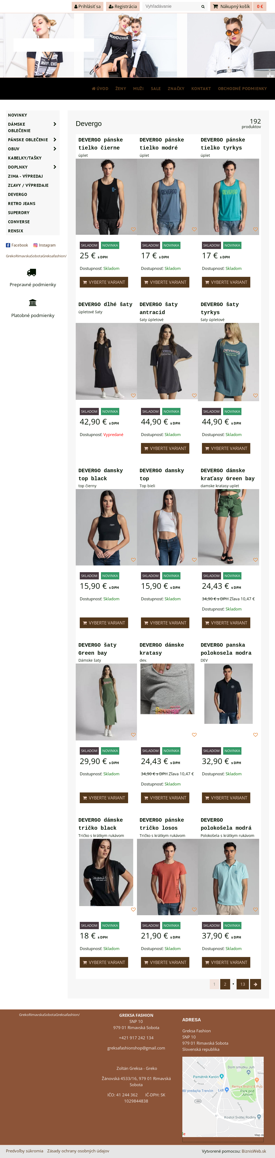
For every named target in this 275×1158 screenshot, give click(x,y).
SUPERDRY (18, 212)
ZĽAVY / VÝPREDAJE (28, 185)
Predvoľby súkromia (24, 1151)
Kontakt (201, 88)
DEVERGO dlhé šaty (105, 305)
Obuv (34, 148)
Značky (176, 88)
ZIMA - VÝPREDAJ (25, 176)
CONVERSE (19, 221)
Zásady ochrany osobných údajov (78, 1151)
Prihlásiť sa (87, 6)
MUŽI (138, 88)
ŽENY (120, 88)
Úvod (99, 88)
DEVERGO (17, 194)
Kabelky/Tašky (24, 158)
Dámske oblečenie (34, 127)
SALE (156, 88)
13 (242, 984)
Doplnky (34, 167)
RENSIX (15, 230)
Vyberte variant (104, 282)
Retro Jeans (21, 203)
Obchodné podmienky (242, 88)
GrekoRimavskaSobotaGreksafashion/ (36, 256)
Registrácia (123, 6)
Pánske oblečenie (34, 139)
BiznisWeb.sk (254, 1151)
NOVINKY (17, 115)
